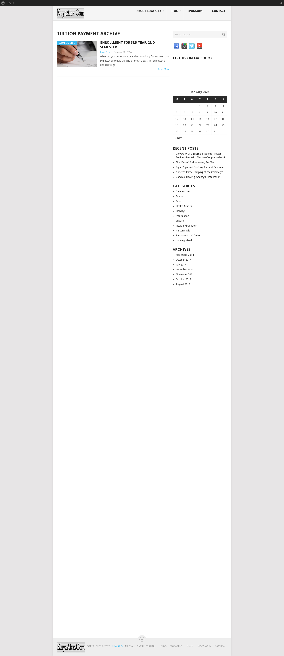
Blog (174, 11)
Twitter (192, 46)
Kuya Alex (105, 52)
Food (178, 201)
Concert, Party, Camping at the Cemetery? (199, 172)
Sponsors (195, 11)
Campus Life (182, 191)
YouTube (199, 46)
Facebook (176, 46)
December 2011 (184, 269)
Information (182, 215)
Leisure (180, 220)
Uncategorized (184, 240)
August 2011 (183, 284)
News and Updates (186, 225)
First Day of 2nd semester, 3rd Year (195, 162)
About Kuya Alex (149, 11)
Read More (164, 69)
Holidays (180, 211)
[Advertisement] (215, 78)
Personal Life (183, 230)
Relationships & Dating (188, 235)
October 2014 (183, 259)
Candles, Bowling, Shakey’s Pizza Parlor (198, 177)
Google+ (184, 46)
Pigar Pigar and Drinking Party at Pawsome (200, 167)
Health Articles (184, 206)
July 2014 (181, 264)
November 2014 (185, 254)
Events (179, 196)
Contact (218, 11)
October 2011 (183, 279)
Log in (11, 3)
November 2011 (185, 274)
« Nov (178, 137)
